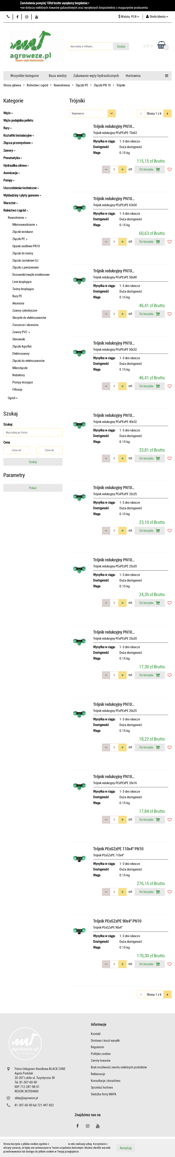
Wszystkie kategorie (24, 76)
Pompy (9, 180)
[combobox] (92, 113)
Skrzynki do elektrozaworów (29, 317)
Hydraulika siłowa (16, 166)
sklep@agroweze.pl (26, 1098)
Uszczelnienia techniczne (21, 188)
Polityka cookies (101, 1054)
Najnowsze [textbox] (78, 113)
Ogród (13, 398)
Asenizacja (11, 173)
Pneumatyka (12, 158)
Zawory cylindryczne (24, 310)
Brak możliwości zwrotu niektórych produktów (119, 1067)
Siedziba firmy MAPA (103, 1094)
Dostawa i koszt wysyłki (105, 1040)
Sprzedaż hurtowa (102, 1087)
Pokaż (33, 488)
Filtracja (17, 389)
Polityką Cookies (58, 1144)
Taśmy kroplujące (23, 289)
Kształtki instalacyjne (18, 135)
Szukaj (33, 462)
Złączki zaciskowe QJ (25, 260)
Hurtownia (133, 76)
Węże (8, 113)
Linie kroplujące (21, 282)
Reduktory (18, 375)
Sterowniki (18, 339)
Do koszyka (149, 169)
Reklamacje (98, 1074)
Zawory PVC (21, 332)
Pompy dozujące (22, 382)
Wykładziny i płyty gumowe (22, 195)
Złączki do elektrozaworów (28, 361)
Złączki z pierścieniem (25, 267)
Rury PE (17, 296)
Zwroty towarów (100, 1060)
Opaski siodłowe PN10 (26, 246)
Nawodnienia (17, 217)
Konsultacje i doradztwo (105, 1081)
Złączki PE (19, 239)
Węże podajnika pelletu (18, 120)
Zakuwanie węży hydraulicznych (96, 76)
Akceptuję (126, 1148)
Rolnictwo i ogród (15, 210)
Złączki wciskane (22, 232)
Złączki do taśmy (22, 253)
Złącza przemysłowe (18, 143)
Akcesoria (18, 303)
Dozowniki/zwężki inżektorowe (30, 274)
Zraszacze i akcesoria (25, 325)
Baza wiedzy (58, 76)
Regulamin (97, 1047)
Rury (7, 128)
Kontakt (96, 1034)
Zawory (9, 151)
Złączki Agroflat (21, 346)
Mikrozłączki (19, 368)
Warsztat (10, 203)
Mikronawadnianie (24, 224)
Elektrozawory (20, 353)
